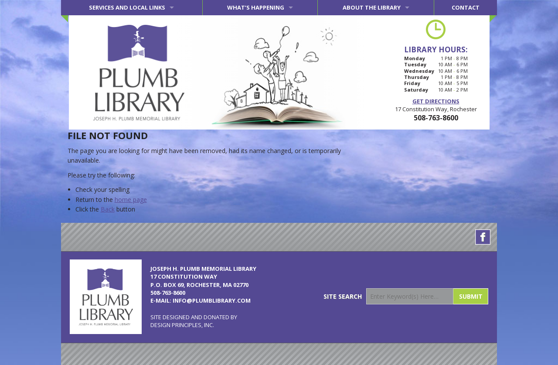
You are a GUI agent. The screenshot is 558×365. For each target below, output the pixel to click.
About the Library (372, 7)
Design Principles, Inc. (182, 325)
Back (108, 209)
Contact (466, 7)
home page (131, 199)
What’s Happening (255, 7)
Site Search (342, 296)
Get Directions (435, 101)
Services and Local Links (127, 7)
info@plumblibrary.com (212, 300)
